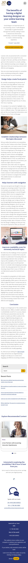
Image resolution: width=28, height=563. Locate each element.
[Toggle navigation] (25, 3)
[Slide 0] (12, 453)
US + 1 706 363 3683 (14, 505)
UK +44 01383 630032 (14, 502)
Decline (11, 558)
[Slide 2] (15, 453)
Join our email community (14, 47)
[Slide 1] (14, 453)
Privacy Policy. (17, 555)
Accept (16, 558)
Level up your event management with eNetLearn (13, 398)
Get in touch (20, 351)
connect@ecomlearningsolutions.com (14, 508)
